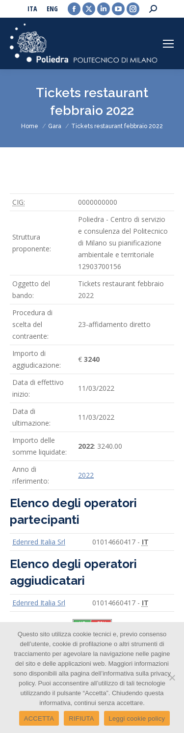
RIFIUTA (81, 718)
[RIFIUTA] (172, 677)
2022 (86, 475)
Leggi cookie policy (137, 718)
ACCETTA (39, 718)
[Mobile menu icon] (168, 44)
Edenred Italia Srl (38, 541)
